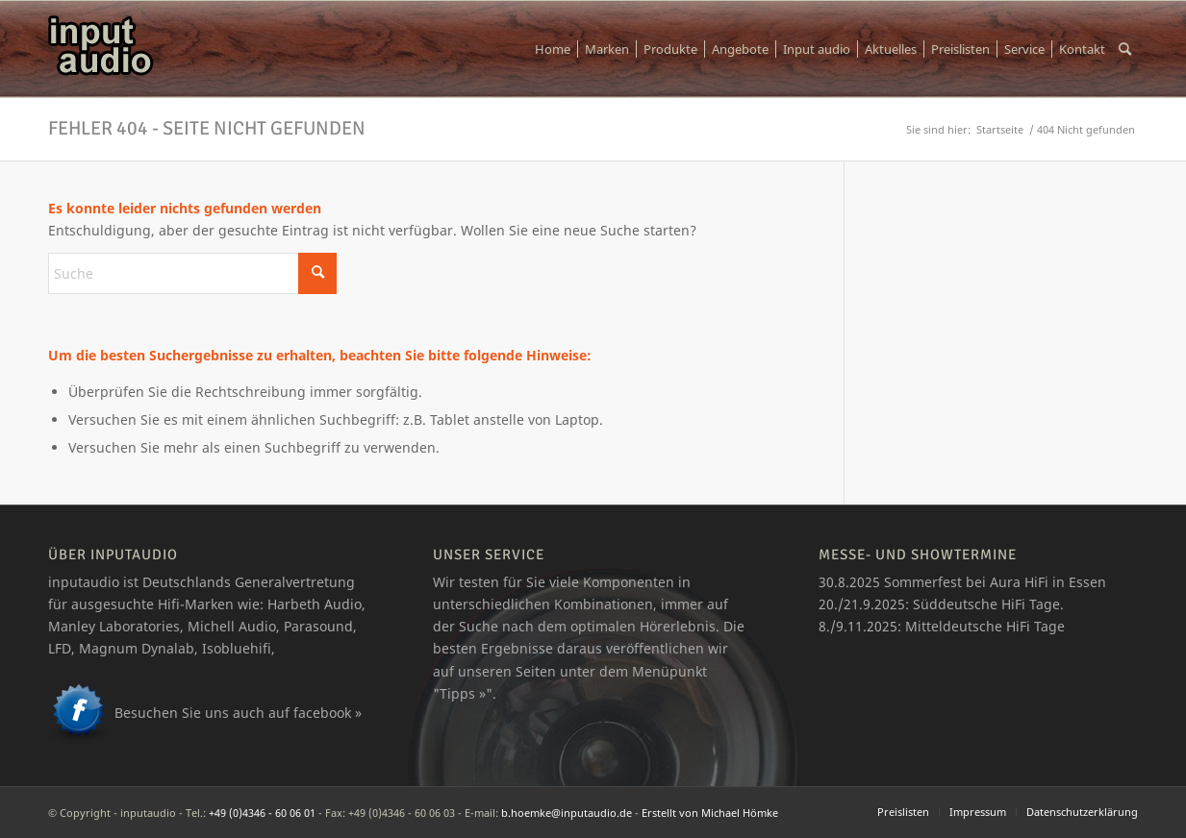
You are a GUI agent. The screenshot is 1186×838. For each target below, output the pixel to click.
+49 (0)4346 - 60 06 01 (262, 812)
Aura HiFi (1019, 582)
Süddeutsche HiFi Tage (986, 604)
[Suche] (1125, 49)
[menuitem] (552, 49)
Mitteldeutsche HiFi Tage (985, 626)
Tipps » (463, 693)
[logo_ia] (101, 49)
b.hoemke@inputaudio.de (566, 812)
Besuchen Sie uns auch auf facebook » (238, 712)
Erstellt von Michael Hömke (710, 812)
